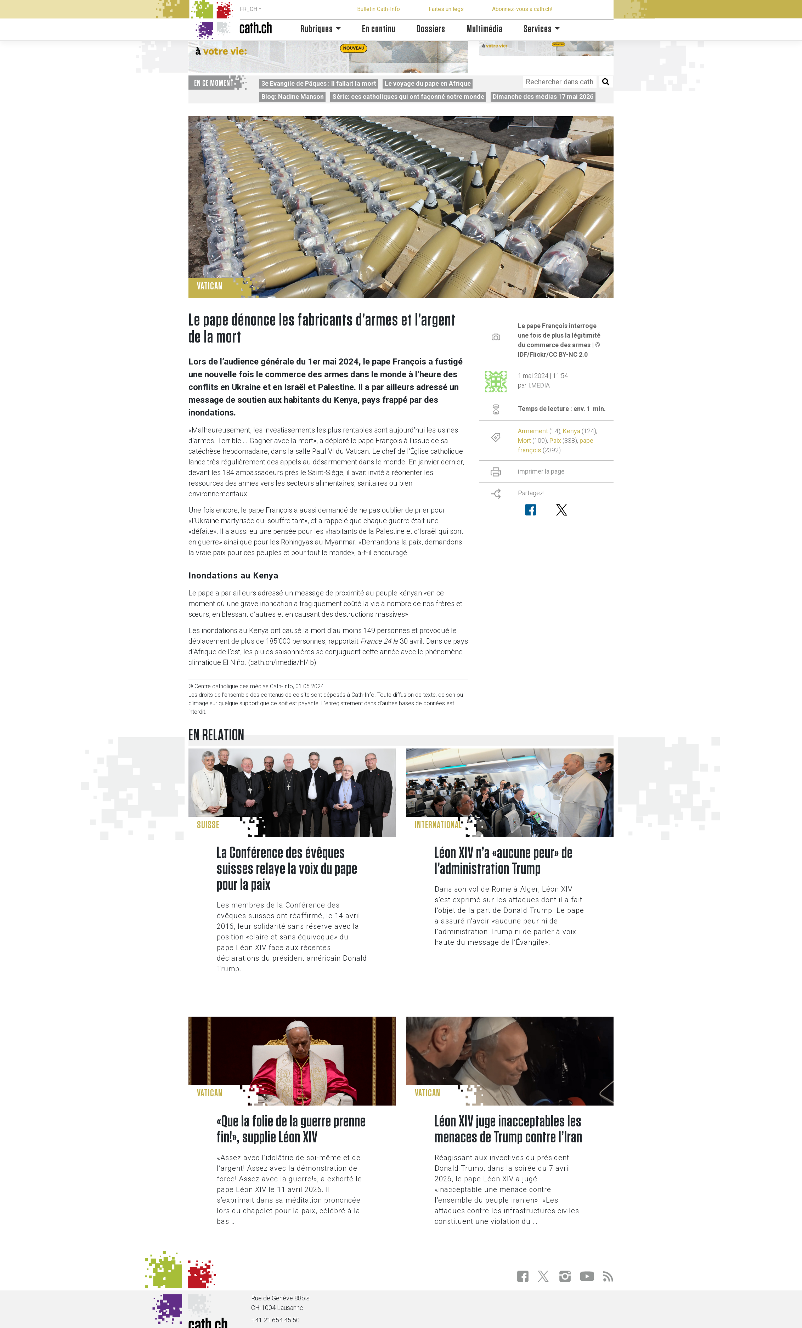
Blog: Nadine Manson (292, 96)
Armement (533, 431)
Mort (524, 440)
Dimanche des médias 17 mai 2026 (543, 96)
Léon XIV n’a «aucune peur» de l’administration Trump (504, 861)
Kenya (571, 431)
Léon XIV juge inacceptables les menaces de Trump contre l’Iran (508, 1130)
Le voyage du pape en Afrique (428, 83)
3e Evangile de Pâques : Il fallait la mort (318, 83)
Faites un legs (446, 9)
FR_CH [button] (248, 9)
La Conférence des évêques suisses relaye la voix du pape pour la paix (287, 869)
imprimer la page (541, 471)
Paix (555, 440)
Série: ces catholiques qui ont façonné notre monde (408, 96)
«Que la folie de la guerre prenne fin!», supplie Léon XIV (291, 1130)
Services (538, 29)
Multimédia (485, 29)
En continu (379, 29)
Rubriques (316, 29)
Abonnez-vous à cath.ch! (522, 9)
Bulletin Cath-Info (378, 9)
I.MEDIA (539, 385)
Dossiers (431, 29)
